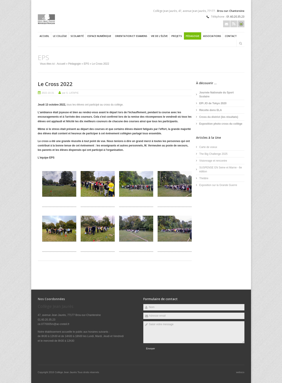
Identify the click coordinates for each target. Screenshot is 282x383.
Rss (233, 23)
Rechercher (240, 43)
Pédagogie (192, 36)
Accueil (44, 36)
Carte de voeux (208, 147)
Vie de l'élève (159, 36)
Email (226, 23)
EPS (86, 63)
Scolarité (77, 36)
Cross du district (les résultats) (218, 117)
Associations (212, 36)
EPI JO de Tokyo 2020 (213, 103)
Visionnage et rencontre (213, 160)
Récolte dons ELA (210, 110)
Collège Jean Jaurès (66, 372)
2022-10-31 (48, 92)
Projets (176, 36)
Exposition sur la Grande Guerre (218, 185)
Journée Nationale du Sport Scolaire (216, 94)
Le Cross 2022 (55, 84)
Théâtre (203, 178)
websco (240, 372)
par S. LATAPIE (70, 92)
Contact (231, 36)
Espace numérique (99, 36)
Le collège (60, 36)
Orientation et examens (131, 36)
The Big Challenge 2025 (213, 153)
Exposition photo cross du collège (220, 123)
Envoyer (150, 348)
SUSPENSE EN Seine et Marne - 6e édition (220, 169)
